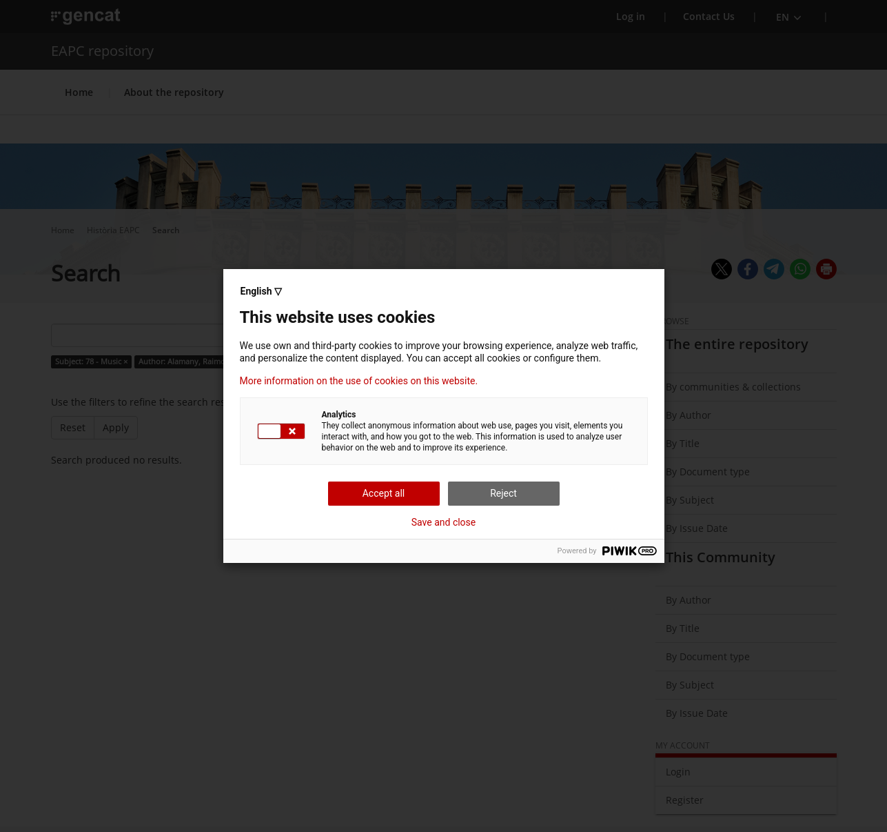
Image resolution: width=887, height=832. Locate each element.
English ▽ (261, 291)
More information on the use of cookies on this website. (359, 380)
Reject (503, 493)
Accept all (384, 493)
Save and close (443, 522)
